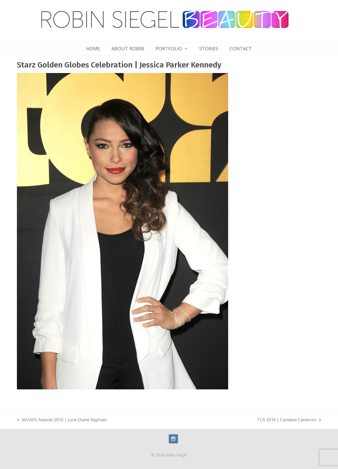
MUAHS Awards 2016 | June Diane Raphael (62, 420)
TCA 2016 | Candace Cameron (289, 420)
